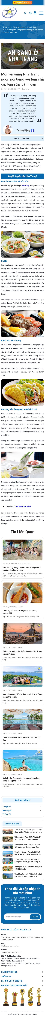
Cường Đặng (23, 130)
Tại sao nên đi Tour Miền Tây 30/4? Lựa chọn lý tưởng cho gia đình (28, 838)
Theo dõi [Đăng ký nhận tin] (35, 917)
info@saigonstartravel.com (10, 946)
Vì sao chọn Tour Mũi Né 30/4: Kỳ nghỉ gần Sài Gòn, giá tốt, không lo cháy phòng (27, 860)
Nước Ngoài (7, 810)
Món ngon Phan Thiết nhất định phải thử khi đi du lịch (28, 868)
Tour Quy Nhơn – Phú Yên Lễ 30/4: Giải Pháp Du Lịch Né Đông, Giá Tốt (28, 853)
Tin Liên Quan (22, 531)
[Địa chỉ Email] (22, 916)
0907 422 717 (16, 952)
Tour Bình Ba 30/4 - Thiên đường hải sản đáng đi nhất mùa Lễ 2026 (28, 875)
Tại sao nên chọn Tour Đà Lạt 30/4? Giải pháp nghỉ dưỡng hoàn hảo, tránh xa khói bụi (28, 846)
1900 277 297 (6, 952)
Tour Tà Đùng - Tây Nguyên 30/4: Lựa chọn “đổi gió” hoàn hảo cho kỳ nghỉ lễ (28, 831)
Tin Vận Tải (7, 814)
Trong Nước (7, 807)
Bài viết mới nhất (12, 824)
